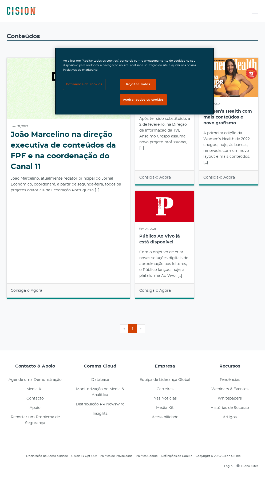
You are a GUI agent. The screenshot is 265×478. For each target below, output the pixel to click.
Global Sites (247, 466)
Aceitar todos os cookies (143, 99)
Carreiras (165, 389)
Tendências (230, 380)
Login (227, 466)
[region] (134, 81)
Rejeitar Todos (138, 84)
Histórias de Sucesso (230, 408)
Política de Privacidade (116, 456)
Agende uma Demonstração (35, 380)
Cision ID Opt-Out (84, 456)
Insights (100, 414)
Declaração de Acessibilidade (47, 456)
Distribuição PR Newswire (100, 404)
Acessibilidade (165, 417)
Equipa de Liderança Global (165, 380)
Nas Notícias (165, 398)
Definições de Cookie (176, 456)
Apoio (35, 408)
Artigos (230, 417)
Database (100, 380)
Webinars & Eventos (229, 389)
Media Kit (35, 389)
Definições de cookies (84, 84)
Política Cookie (147, 456)
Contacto (35, 398)
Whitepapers (230, 398)
